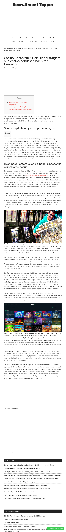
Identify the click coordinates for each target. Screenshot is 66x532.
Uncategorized (14, 408)
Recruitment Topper (33, 4)
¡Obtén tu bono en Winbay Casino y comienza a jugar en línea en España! (25, 485)
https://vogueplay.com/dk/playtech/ (37, 175)
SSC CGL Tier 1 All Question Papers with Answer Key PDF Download (24, 516)
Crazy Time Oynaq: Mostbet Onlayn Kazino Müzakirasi (20, 492)
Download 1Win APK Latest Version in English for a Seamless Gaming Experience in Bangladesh (33, 475)
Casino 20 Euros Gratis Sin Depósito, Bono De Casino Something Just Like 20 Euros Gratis (31, 478)
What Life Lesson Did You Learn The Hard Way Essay (20, 526)
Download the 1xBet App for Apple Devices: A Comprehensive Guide (24, 498)
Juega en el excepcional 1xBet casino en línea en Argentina (22, 468)
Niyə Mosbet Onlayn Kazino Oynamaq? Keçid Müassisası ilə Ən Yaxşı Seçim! (27, 488)
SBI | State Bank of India (11, 523)
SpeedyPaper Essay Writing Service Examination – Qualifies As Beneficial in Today (29, 465)
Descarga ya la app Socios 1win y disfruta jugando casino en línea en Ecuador (27, 472)
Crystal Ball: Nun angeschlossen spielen (16, 519)
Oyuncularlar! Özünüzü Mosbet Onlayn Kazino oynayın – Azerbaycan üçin (26, 482)
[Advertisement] (33, 20)
